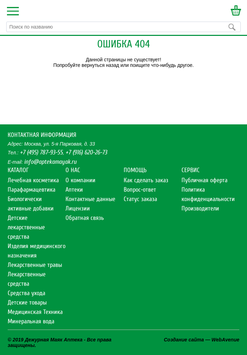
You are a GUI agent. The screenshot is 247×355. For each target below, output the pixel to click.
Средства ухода (26, 293)
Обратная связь (84, 218)
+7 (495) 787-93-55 (41, 152)
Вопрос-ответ (140, 189)
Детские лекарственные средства (26, 227)
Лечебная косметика (33, 180)
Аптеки (74, 189)
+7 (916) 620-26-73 (86, 152)
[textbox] (123, 27)
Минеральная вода (31, 321)
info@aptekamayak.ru (50, 161)
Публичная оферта (204, 180)
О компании (80, 180)
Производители (200, 208)
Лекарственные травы (35, 265)
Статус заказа (140, 199)
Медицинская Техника (35, 312)
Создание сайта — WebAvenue (201, 339)
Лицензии (77, 208)
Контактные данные (90, 199)
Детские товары (27, 302)
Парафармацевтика (31, 189)
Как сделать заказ (146, 180)
